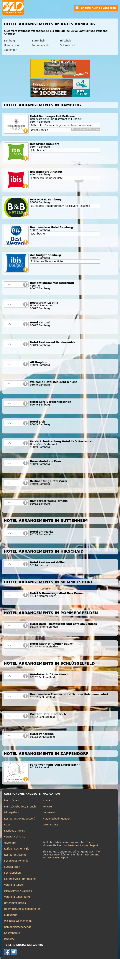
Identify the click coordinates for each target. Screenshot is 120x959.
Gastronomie (12, 933)
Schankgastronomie (16, 860)
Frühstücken (11, 800)
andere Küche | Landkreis (95, 7)
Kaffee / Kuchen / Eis (16, 848)
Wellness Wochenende (18, 921)
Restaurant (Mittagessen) (19, 818)
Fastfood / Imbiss (14, 830)
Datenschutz (50, 824)
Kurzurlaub (10, 915)
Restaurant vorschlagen (82, 845)
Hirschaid (66, 40)
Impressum (49, 812)
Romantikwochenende (17, 927)
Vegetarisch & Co (14, 836)
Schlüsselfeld (68, 45)
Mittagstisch (11, 812)
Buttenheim (39, 40)
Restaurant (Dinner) (16, 854)
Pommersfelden (41, 45)
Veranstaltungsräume (17, 896)
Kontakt (47, 806)
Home (46, 800)
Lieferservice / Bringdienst (20, 878)
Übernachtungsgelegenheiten (22, 909)
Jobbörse (9, 939)
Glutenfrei (10, 842)
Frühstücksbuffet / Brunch (20, 806)
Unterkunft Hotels (15, 903)
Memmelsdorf (12, 45)
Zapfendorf (10, 50)
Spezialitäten (12, 866)
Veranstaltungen (14, 884)
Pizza (7, 824)
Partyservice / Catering (18, 891)
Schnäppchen (12, 872)
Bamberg (9, 40)
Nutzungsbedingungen (56, 818)
